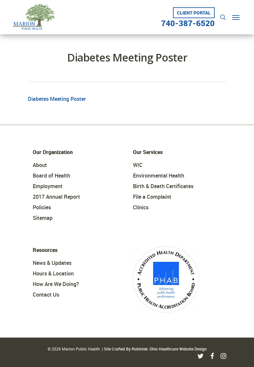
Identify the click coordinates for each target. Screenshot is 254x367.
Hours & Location (53, 273)
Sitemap (43, 218)
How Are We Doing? (56, 284)
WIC (138, 165)
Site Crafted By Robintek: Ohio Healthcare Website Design (155, 348)
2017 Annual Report (56, 196)
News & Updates (52, 262)
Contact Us (46, 294)
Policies (42, 207)
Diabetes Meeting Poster (57, 98)
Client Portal (194, 13)
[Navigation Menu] (235, 17)
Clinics (140, 207)
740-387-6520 (188, 20)
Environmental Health (158, 175)
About (40, 165)
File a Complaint (152, 196)
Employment (48, 186)
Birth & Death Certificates (163, 186)
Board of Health (51, 175)
